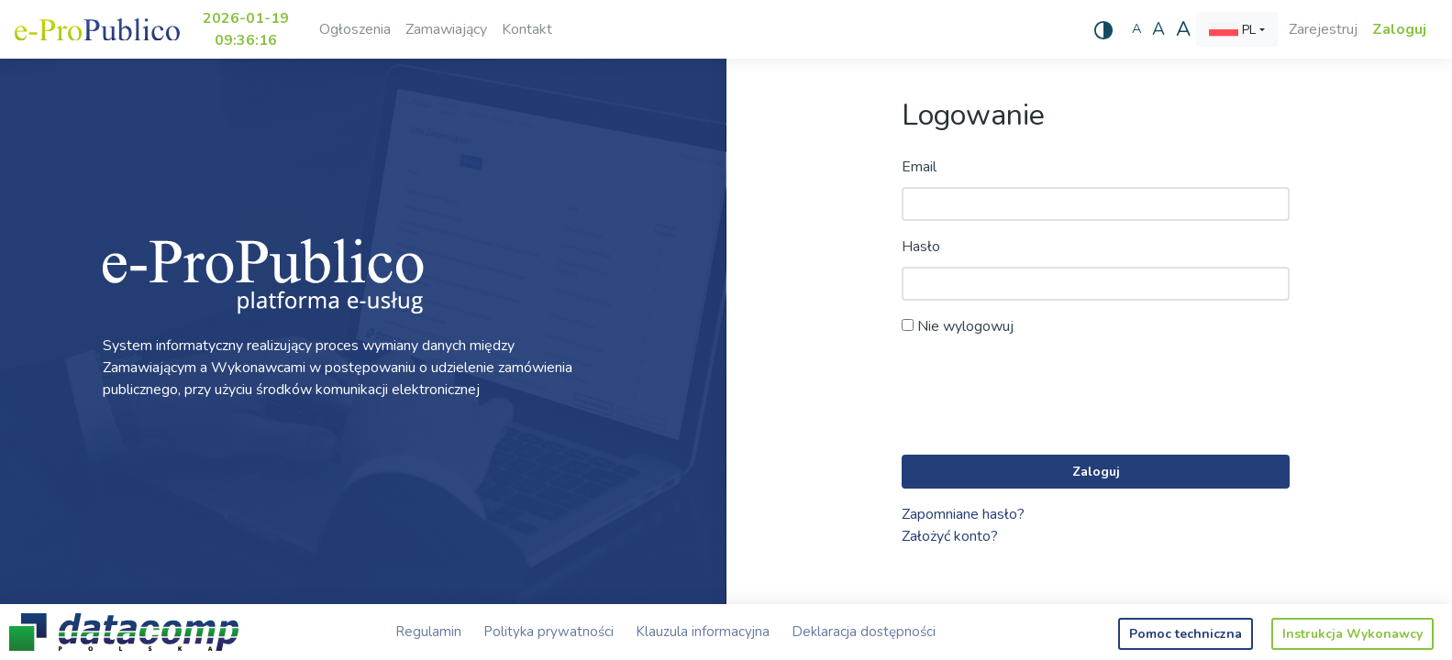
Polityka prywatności (548, 631)
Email (919, 167)
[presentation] (1041, 397)
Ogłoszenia (355, 29)
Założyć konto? (950, 536)
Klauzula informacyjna (703, 631)
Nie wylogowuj (958, 326)
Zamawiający (446, 29)
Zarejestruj (1323, 29)
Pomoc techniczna (1185, 634)
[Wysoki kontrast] (1103, 29)
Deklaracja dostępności (864, 631)
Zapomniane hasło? (963, 514)
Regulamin (428, 631)
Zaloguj (1399, 29)
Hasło (921, 246)
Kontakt (527, 29)
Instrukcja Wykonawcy (1352, 634)
